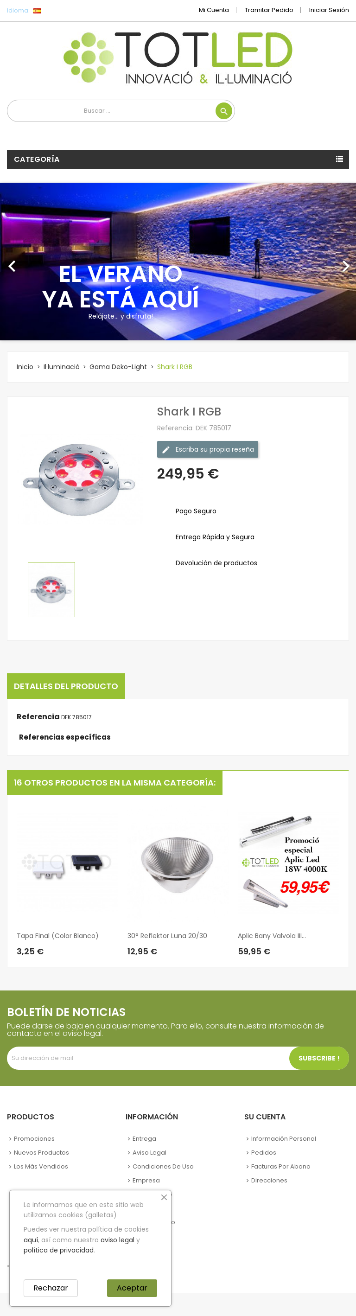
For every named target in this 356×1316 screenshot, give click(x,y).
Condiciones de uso (163, 1166)
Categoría (37, 159)
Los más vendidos (41, 1166)
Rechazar (50, 1288)
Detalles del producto (66, 686)
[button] (26, 261)
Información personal (283, 1138)
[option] (178, 261)
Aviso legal (149, 1152)
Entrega (144, 1138)
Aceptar (132, 1288)
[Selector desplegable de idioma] (57, 10)
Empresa (146, 1180)
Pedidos (263, 1152)
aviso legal (117, 1240)
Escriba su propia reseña (207, 449)
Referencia (38, 717)
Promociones (34, 1138)
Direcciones (269, 1180)
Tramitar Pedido (269, 10)
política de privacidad (59, 1250)
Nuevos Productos (41, 1152)
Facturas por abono (281, 1166)
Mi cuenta (214, 10)
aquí (31, 1240)
